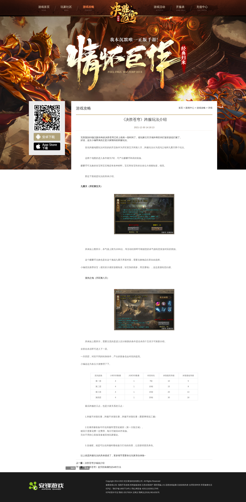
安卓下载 (47, 137)
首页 (181, 108)
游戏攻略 (201, 108)
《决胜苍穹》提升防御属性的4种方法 (103, 467)
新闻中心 (189, 108)
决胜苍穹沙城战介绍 (94, 463)
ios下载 (47, 146)
